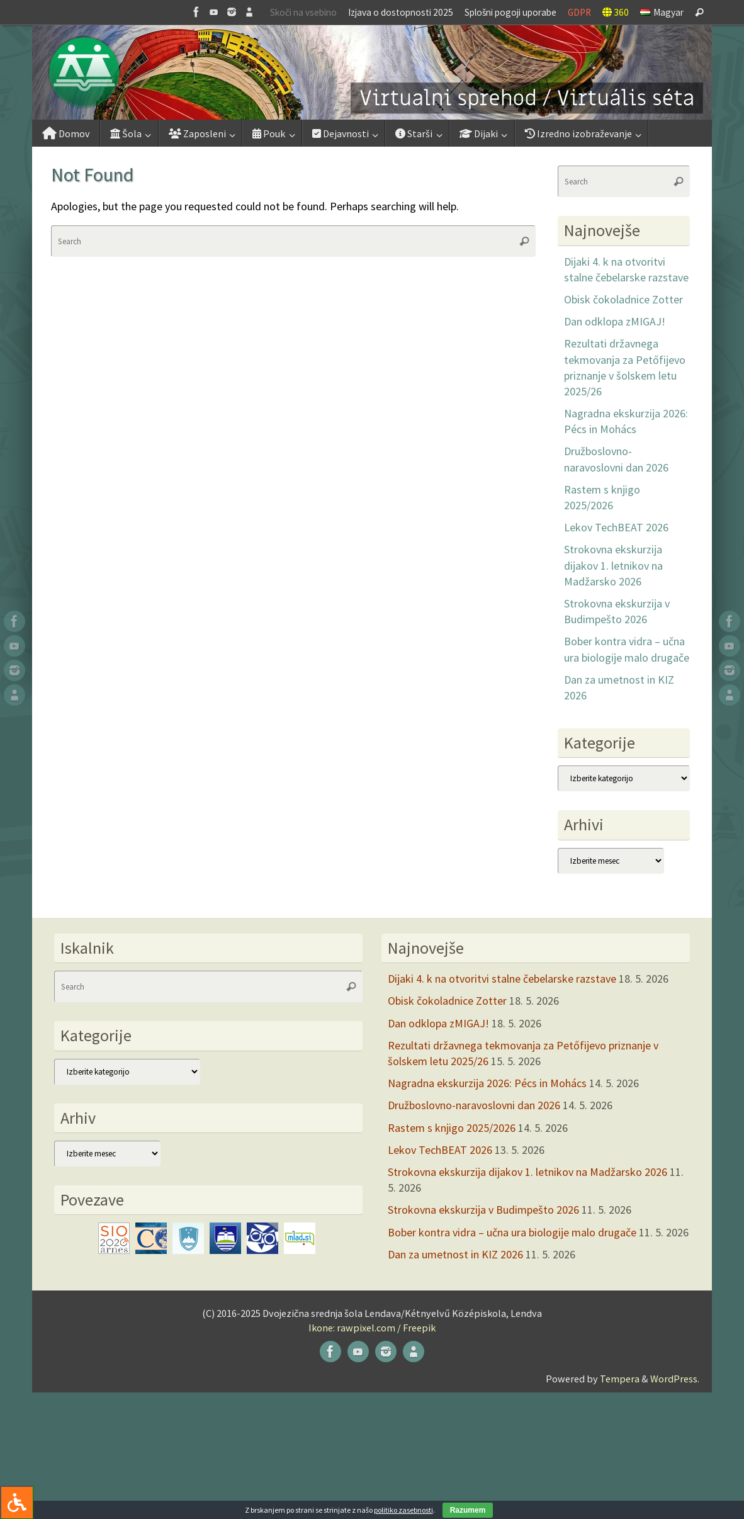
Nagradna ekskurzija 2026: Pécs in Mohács (487, 1083)
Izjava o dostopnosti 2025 (400, 12)
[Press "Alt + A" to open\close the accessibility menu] (16, 1502)
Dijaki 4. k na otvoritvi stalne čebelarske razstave (502, 978)
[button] (372, 72)
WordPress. (674, 1378)
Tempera (620, 1378)
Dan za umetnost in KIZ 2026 (455, 1254)
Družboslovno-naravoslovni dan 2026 (474, 1105)
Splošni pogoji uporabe (510, 12)
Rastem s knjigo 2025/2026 (452, 1128)
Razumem (468, 1510)
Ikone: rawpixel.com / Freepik (372, 1327)
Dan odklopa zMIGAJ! (614, 321)
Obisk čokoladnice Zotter (623, 299)
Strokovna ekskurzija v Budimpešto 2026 (483, 1209)
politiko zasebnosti (403, 1510)
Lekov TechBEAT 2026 (616, 527)
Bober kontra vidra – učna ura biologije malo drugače (512, 1232)
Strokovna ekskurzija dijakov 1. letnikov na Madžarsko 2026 (613, 565)
